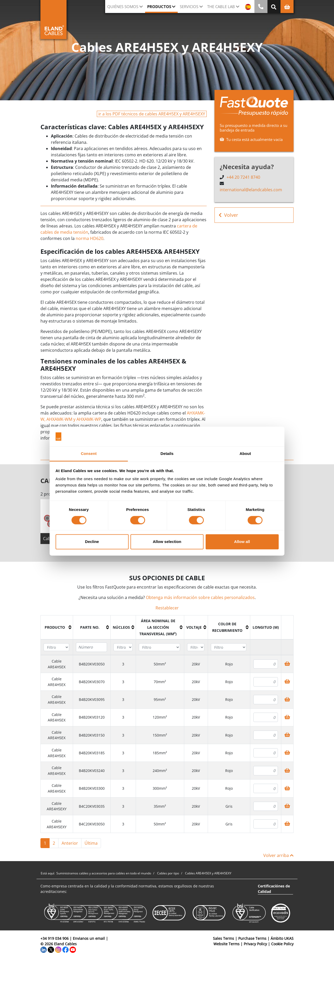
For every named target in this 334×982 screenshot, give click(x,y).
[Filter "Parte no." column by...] (91, 647)
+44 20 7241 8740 (243, 177)
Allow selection (167, 542)
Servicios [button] (189, 6)
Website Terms (226, 943)
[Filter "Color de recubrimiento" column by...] (228, 647)
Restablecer (167, 608)
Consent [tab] (89, 454)
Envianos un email (89, 938)
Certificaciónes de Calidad (274, 889)
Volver (228, 215)
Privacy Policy (255, 943)
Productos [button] (159, 6)
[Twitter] (51, 949)
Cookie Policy (282, 943)
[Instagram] (58, 949)
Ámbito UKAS (282, 938)
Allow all (242, 542)
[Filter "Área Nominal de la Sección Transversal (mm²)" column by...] (159, 647)
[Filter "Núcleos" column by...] (123, 647)
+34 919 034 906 (54, 938)
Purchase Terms (252, 938)
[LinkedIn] (43, 949)
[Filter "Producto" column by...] (56, 647)
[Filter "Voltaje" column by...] (195, 647)
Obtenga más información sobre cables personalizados (200, 597)
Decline (92, 542)
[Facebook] (65, 949)
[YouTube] (73, 949)
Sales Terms (223, 938)
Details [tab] (167, 454)
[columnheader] (57, 627)
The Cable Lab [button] (221, 6)
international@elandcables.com (251, 190)
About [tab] (245, 454)
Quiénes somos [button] (122, 6)
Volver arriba (278, 855)
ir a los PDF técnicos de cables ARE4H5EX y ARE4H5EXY (151, 114)
